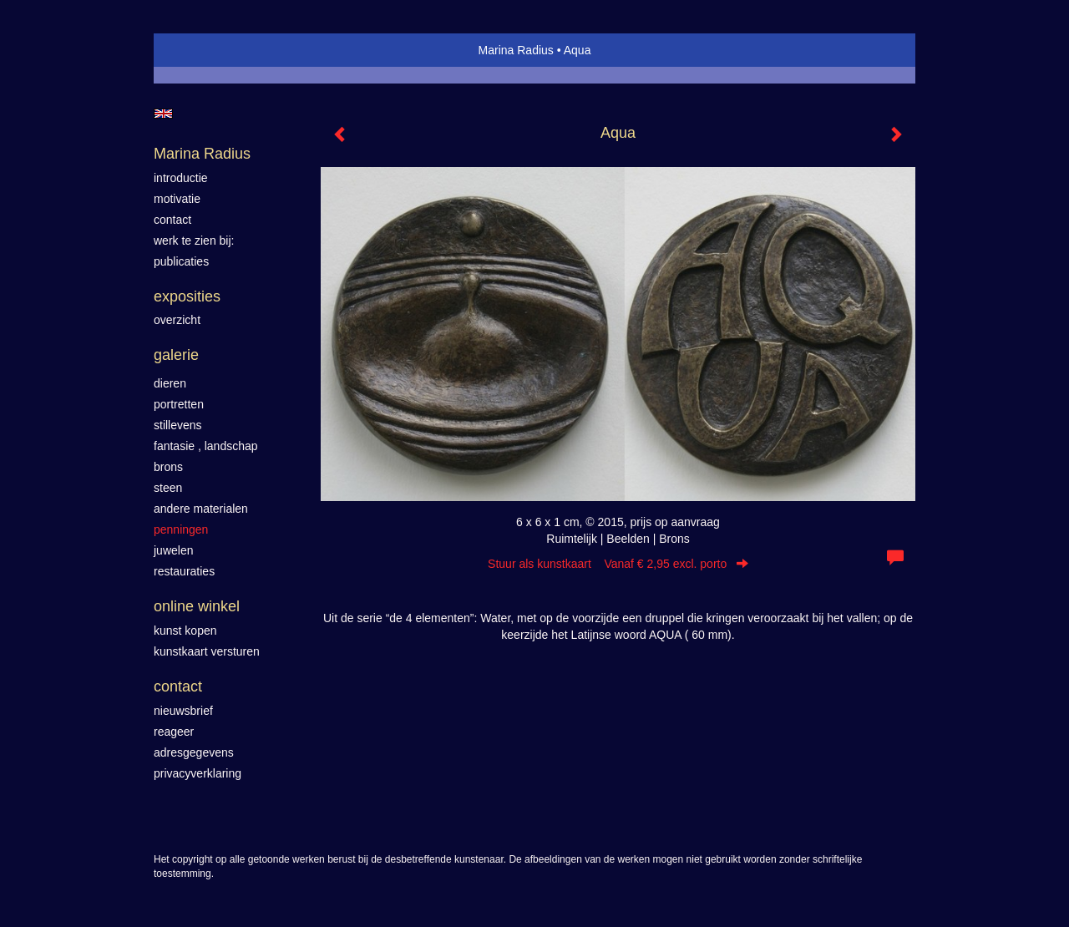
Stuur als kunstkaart (618, 563)
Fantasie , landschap (206, 446)
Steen (168, 487)
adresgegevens (194, 752)
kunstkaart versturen (207, 651)
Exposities (187, 296)
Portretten (179, 404)
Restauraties (184, 571)
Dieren (170, 383)
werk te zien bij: (194, 240)
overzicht (177, 320)
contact (172, 219)
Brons (168, 467)
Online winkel (197, 606)
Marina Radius (516, 50)
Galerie (176, 355)
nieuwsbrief (183, 710)
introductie (181, 178)
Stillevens (178, 425)
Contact (178, 686)
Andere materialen (201, 508)
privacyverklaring (197, 773)
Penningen (181, 529)
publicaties (181, 261)
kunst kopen (185, 630)
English (163, 114)
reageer (174, 731)
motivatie (177, 198)
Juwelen (173, 550)
